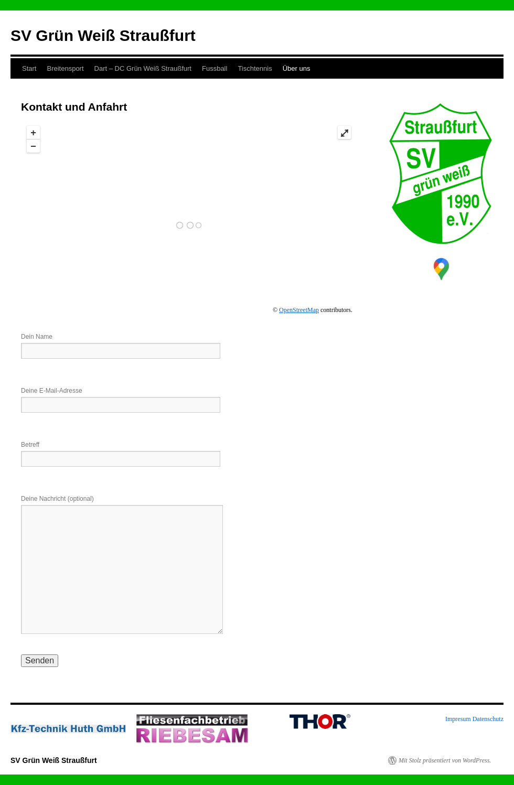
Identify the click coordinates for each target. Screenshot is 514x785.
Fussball (214, 68)
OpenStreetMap (299, 310)
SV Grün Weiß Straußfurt (103, 35)
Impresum (458, 719)
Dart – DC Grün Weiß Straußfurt (142, 68)
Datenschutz (488, 719)
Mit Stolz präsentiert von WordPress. (445, 760)
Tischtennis (255, 68)
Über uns (296, 68)
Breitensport (65, 68)
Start (29, 68)
